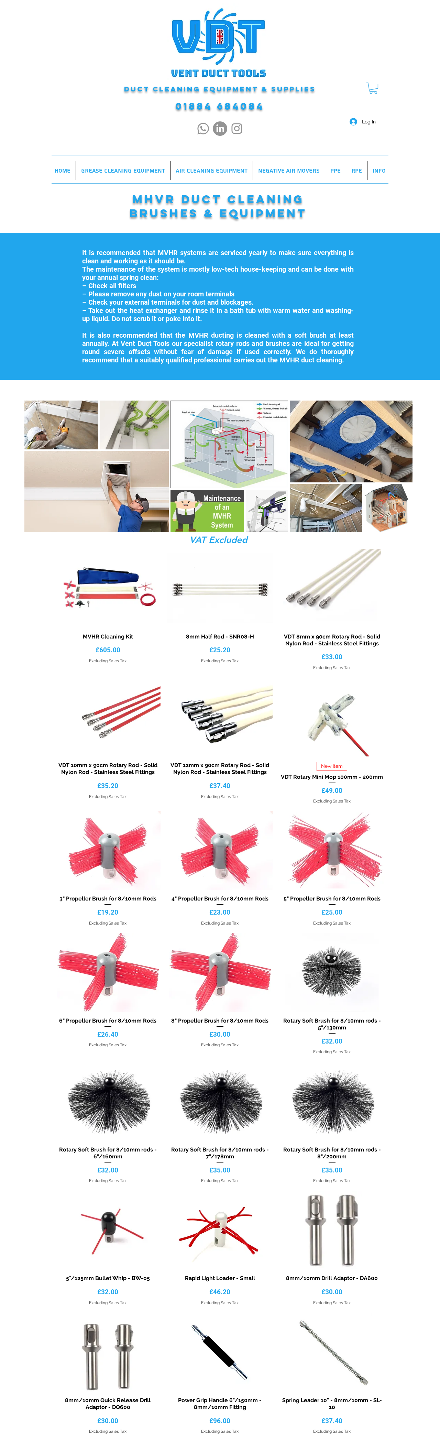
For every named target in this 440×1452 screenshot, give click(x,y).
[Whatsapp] (203, 128)
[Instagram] (237, 128)
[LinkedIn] (220, 128)
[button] (373, 88)
